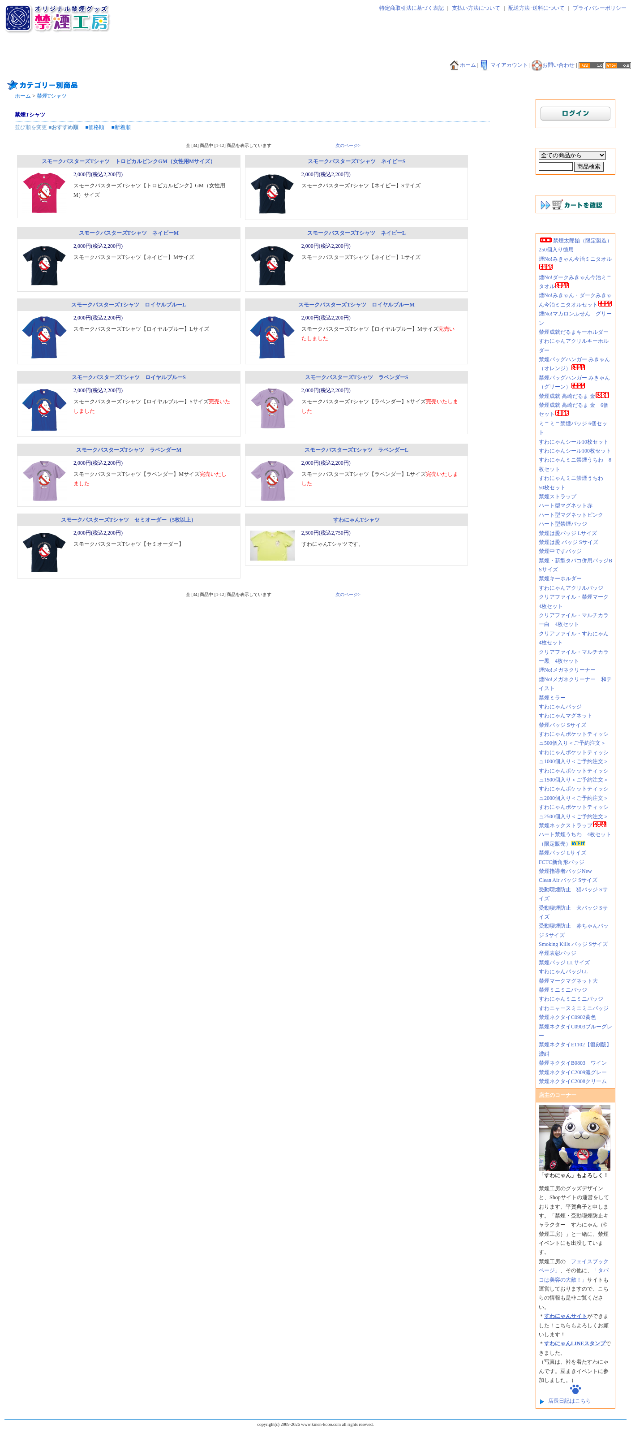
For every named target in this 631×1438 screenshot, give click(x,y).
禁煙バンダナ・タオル (537, 52)
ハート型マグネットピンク (571, 515)
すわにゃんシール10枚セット (574, 442)
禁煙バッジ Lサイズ (562, 853)
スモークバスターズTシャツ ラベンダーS (356, 377)
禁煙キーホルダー (560, 578)
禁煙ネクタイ (25, 52)
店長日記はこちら (569, 1401)
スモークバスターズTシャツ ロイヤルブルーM (356, 305)
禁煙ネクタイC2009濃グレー (573, 1072)
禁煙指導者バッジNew (565, 871)
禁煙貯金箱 (58, 65)
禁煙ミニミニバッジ (563, 990)
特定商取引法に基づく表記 (411, 8)
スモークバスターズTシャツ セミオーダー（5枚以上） (128, 520)
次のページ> (348, 145)
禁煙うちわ (22, 65)
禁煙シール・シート (350, 52)
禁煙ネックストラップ (573, 825)
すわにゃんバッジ (560, 707)
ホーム (462, 65)
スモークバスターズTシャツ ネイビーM (129, 233)
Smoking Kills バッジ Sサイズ (573, 944)
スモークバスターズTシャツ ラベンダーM (128, 450)
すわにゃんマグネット (565, 716)
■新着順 (121, 127)
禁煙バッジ (148, 52)
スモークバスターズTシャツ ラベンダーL (356, 450)
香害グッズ (288, 65)
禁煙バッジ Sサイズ (562, 725)
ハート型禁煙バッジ (563, 524)
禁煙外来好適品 (330, 65)
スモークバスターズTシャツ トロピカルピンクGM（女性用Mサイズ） (128, 161)
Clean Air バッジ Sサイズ (568, 880)
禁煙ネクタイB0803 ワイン (573, 1063)
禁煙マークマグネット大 (568, 981)
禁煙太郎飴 (64, 52)
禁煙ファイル (400, 52)
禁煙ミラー (552, 698)
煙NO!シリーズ (377, 65)
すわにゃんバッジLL (563, 971)
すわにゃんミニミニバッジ (571, 999)
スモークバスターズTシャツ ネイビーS (357, 161)
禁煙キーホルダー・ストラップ (278, 52)
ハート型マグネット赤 (565, 505)
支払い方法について (476, 8)
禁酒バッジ (251, 65)
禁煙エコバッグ (445, 52)
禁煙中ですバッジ (560, 551)
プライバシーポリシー (600, 8)
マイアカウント (504, 65)
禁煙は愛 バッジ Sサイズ (568, 542)
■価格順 (94, 127)
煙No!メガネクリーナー (567, 670)
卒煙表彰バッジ (557, 953)
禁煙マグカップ (140, 65)
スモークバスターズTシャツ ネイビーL (356, 233)
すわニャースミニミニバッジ (574, 1008)
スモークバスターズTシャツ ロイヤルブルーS (129, 377)
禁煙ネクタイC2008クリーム (573, 1081)
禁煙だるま (486, 52)
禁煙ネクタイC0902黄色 (570, 1017)
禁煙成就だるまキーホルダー (574, 332)
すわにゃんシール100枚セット (575, 451)
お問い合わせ (553, 65)
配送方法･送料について (536, 8)
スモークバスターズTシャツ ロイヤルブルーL (128, 305)
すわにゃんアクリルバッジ (571, 588)
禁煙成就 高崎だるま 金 (574, 396)
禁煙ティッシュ (106, 52)
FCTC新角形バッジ (561, 862)
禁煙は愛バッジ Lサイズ (568, 533)
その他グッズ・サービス (198, 65)
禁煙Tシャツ (97, 65)
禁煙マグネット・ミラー (201, 52)
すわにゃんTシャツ (356, 520)
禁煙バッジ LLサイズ (564, 962)
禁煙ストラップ (557, 496)
